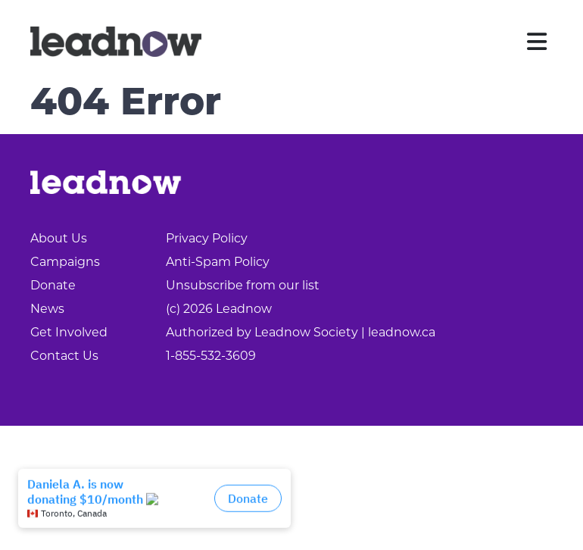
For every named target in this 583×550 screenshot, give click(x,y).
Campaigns (65, 263)
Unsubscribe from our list (243, 286)
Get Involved (69, 333)
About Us (58, 239)
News (47, 310)
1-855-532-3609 (211, 357)
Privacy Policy (207, 239)
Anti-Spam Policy (218, 263)
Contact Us (64, 357)
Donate (53, 286)
